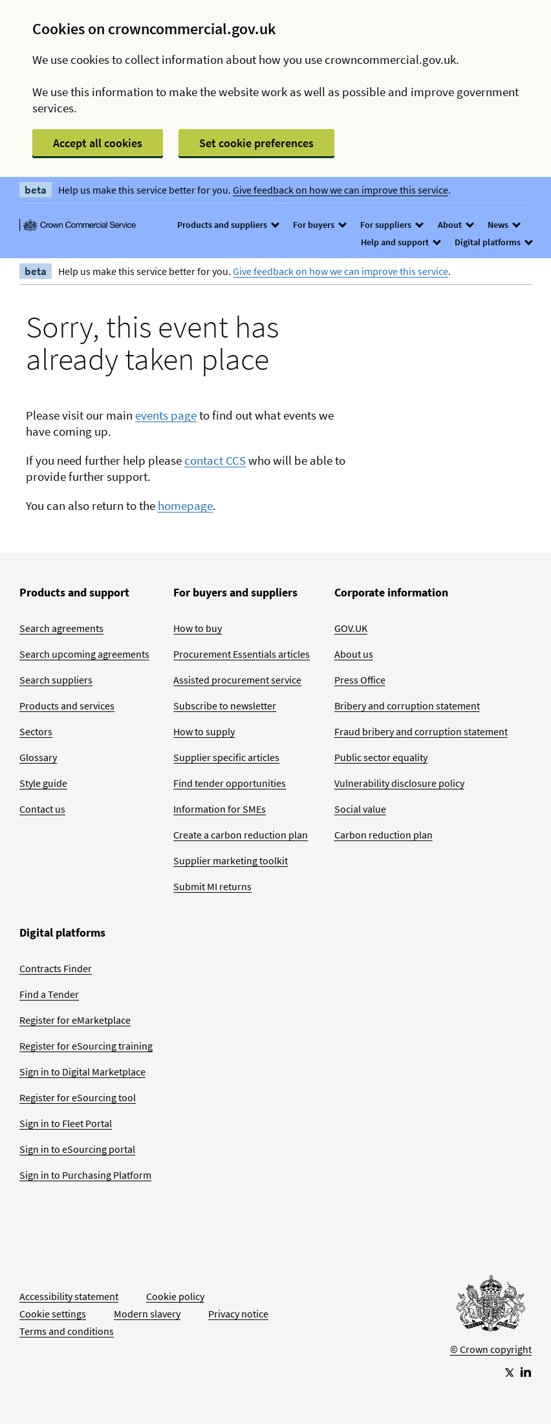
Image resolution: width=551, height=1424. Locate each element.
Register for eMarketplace (75, 1019)
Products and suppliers (227, 224)
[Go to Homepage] (491, 1306)
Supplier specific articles (226, 757)
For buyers (319, 224)
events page (166, 415)
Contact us (42, 808)
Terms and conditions (66, 1331)
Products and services (66, 705)
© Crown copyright (491, 1349)
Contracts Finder (55, 968)
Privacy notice (238, 1313)
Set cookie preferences (256, 143)
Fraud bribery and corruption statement (421, 731)
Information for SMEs (219, 808)
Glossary (38, 757)
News (503, 224)
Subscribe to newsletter (224, 705)
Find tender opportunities (229, 783)
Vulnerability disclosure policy (399, 783)
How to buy (197, 628)
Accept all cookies (97, 143)
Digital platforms (493, 242)
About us (353, 653)
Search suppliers (55, 679)
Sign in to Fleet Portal (65, 1123)
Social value (360, 808)
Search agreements (61, 628)
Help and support (400, 242)
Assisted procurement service (237, 679)
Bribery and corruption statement (407, 705)
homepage (185, 505)
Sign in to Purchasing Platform (85, 1174)
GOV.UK (350, 628)
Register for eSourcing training (86, 1045)
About (455, 224)
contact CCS (215, 460)
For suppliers (391, 224)
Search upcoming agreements (84, 653)
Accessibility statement (68, 1296)
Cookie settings (52, 1313)
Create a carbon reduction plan (240, 834)
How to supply (204, 731)
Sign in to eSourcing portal (77, 1149)
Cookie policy (175, 1296)
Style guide (43, 783)
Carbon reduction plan (383, 834)
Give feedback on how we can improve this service (340, 189)
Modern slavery (147, 1313)
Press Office (359, 679)
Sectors (35, 731)
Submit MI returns (212, 886)
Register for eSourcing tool (77, 1097)
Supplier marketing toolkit (230, 860)
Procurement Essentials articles (241, 653)
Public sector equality (380, 757)
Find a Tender (49, 994)
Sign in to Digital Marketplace (82, 1071)
